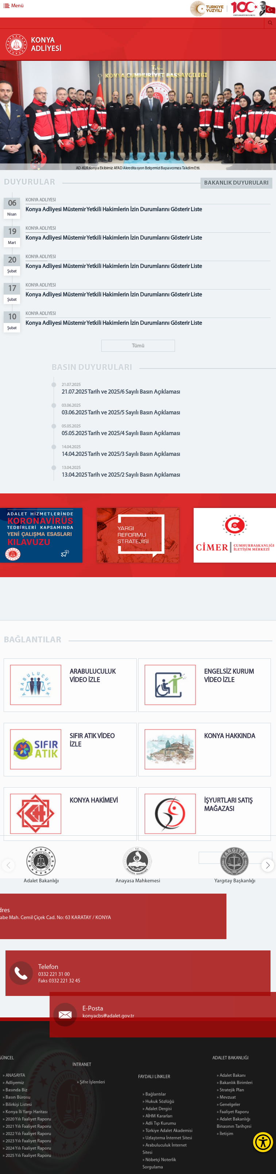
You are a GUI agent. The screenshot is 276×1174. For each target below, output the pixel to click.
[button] (267, 865)
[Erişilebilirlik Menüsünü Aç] (263, 1142)
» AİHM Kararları (157, 1156)
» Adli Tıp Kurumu (159, 1163)
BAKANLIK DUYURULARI (236, 183)
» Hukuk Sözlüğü (158, 1141)
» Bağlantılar (154, 1134)
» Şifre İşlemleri (91, 1096)
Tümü (138, 346)
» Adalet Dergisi (157, 1149)
